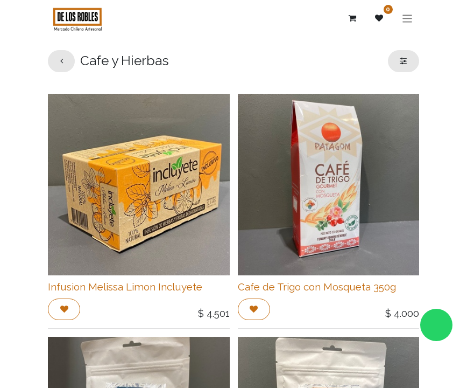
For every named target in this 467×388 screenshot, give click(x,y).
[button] (64, 310)
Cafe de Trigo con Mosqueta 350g (317, 287)
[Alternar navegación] (407, 18)
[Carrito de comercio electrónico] (352, 18)
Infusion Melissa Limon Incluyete (125, 287)
